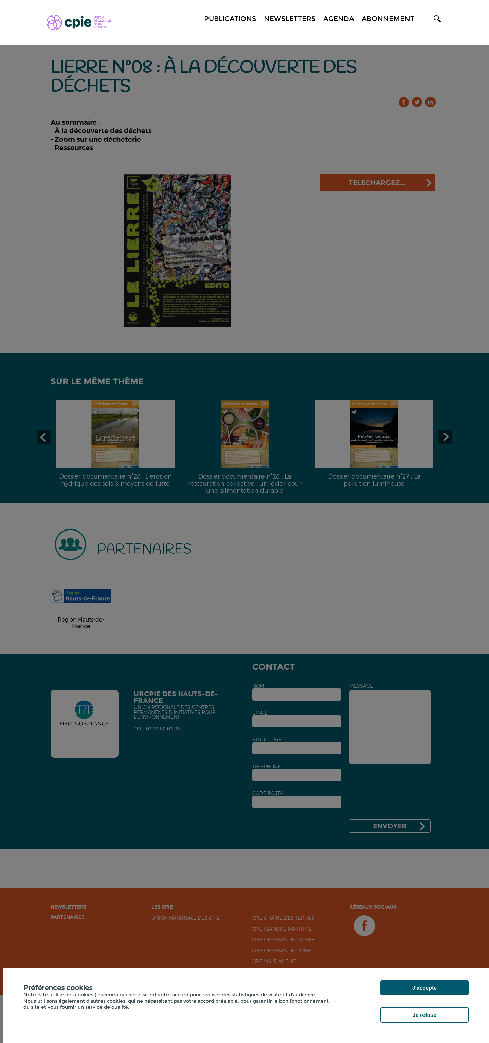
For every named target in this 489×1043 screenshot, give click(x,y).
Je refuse (424, 1015)
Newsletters (290, 18)
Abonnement (388, 18)
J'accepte (424, 988)
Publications (230, 18)
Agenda (338, 18)
